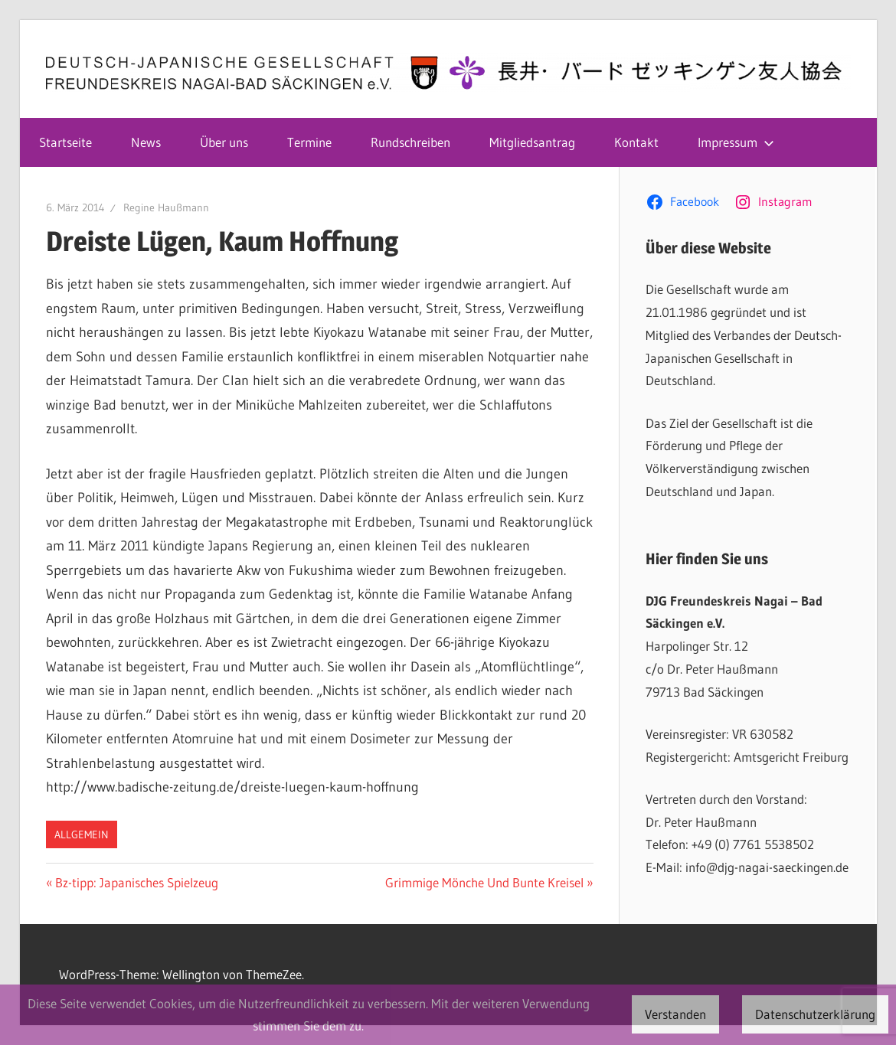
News (146, 142)
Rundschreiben (410, 142)
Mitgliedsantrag (532, 142)
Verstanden (675, 1014)
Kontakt (636, 142)
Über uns (224, 142)
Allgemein (81, 834)
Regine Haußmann (166, 207)
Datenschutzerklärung (815, 1014)
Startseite (65, 142)
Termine (309, 142)
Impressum (736, 142)
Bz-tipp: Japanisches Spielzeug (136, 882)
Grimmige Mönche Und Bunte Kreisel (484, 882)
